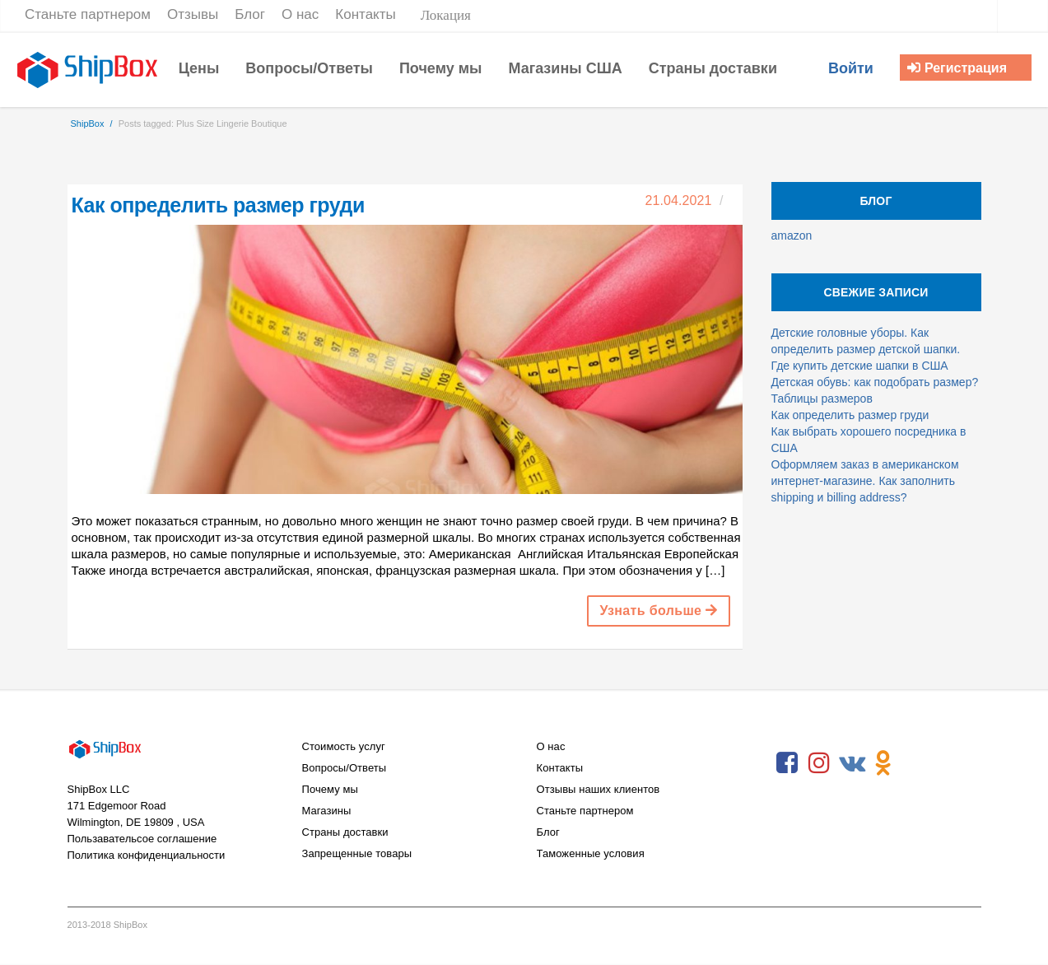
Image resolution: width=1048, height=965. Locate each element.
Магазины (327, 810)
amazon (792, 235)
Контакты (560, 768)
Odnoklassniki (883, 763)
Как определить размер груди (218, 205)
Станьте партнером (585, 810)
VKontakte (851, 763)
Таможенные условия (591, 853)
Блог (548, 832)
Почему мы (330, 789)
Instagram (819, 763)
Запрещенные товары (357, 853)
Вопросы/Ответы (344, 768)
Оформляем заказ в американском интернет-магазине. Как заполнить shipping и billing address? (865, 481)
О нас (551, 746)
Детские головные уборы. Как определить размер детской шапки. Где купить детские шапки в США (866, 349)
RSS (915, 763)
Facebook (787, 763)
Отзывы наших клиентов (598, 789)
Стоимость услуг (343, 746)
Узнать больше (658, 611)
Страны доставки (345, 832)
